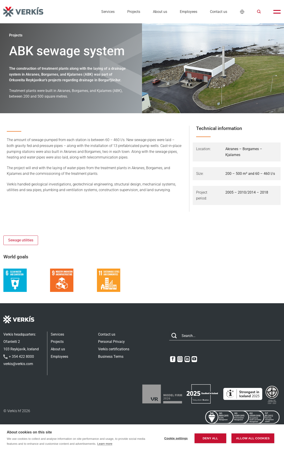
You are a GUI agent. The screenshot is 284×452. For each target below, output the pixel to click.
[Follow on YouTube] (194, 359)
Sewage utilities (20, 240)
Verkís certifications (113, 349)
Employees (188, 12)
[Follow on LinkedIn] (187, 359)
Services (108, 12)
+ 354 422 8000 (18, 356)
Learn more (104, 443)
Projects (133, 12)
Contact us (218, 12)
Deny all (210, 438)
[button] (259, 11)
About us (160, 12)
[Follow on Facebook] (172, 359)
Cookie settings (176, 438)
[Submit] (174, 336)
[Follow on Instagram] (180, 359)
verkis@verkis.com (18, 364)
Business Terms (110, 356)
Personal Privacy (111, 341)
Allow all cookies (253, 438)
